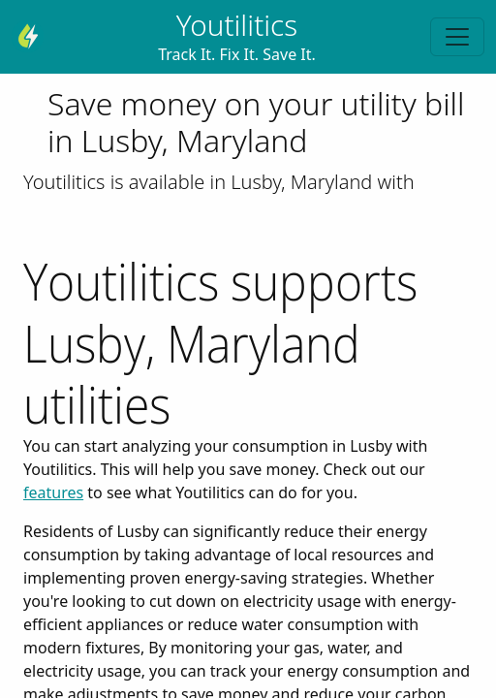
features (53, 492)
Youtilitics (236, 25)
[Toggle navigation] (457, 36)
